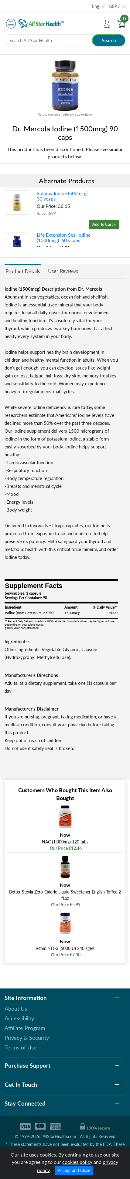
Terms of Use (21, 1047)
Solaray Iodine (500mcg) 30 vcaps (63, 195)
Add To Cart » (104, 224)
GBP (115, 6)
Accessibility (19, 1018)
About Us (16, 1008)
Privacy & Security (27, 1037)
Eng (95, 6)
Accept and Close (74, 1170)
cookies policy (77, 1162)
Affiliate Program (25, 1028)
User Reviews (63, 271)
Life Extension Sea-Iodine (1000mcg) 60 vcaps (64, 237)
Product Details (22, 271)
